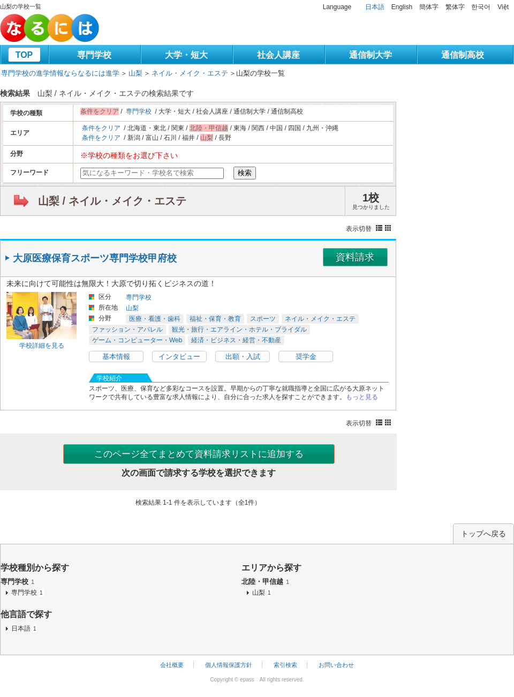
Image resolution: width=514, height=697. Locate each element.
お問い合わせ (336, 665)
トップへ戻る (483, 533)
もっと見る (362, 397)
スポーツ (263, 319)
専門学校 (94, 54)
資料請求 (355, 257)
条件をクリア (101, 128)
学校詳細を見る (41, 345)
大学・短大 (186, 54)
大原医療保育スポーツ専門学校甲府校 (95, 258)
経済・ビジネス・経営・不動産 (236, 340)
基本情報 (116, 357)
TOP (24, 54)
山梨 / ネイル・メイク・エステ (112, 201)
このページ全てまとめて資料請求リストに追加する (199, 454)
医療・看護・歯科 (154, 319)
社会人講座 (278, 54)
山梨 (135, 73)
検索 (245, 173)
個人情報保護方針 (228, 665)
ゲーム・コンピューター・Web (137, 340)
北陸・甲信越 (265, 582)
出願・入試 (242, 357)
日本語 (374, 7)
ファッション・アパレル (127, 329)
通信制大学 (370, 54)
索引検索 (285, 665)
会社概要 (172, 665)
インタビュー (179, 357)
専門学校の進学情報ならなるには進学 (60, 73)
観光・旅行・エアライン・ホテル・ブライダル (239, 329)
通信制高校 (462, 54)
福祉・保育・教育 (215, 319)
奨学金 (306, 357)
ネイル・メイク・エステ (190, 73)
